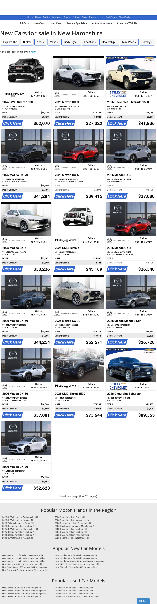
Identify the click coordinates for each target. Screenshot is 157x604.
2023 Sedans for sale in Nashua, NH (72, 538)
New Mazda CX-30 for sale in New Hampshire (76, 558)
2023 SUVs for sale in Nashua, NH (18, 538)
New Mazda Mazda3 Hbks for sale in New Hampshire (79, 561)
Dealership (109, 42)
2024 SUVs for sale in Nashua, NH (71, 532)
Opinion (76, 17)
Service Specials (76, 23)
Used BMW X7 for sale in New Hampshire (74, 593)
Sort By (147, 42)
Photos (93, 17)
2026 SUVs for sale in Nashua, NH (18, 520)
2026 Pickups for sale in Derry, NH (18, 523)
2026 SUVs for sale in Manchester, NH (73, 520)
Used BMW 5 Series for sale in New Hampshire (24, 593)
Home (30, 17)
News (38, 17)
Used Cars (55, 23)
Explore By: (10, 42)
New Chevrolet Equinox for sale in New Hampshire (25, 570)
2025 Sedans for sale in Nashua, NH (19, 532)
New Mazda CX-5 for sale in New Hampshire (22, 555)
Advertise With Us (127, 23)
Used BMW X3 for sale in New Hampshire (21, 588)
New (27, 42)
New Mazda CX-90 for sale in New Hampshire (23, 558)
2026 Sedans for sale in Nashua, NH (19, 526)
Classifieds (124, 17)
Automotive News (102, 23)
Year (40, 42)
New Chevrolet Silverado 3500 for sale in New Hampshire (76, 567)
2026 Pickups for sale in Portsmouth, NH (73, 523)
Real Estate (111, 17)
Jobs (101, 17)
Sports (67, 17)
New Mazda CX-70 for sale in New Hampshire (23, 561)
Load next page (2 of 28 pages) (78, 496)
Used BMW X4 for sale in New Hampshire (21, 596)
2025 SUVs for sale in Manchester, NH (20, 529)
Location (90, 42)
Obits (85, 17)
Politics (46, 17)
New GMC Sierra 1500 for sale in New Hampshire (78, 564)
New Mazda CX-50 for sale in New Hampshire (76, 555)
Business (57, 17)
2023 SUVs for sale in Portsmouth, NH (72, 535)
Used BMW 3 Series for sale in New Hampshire (24, 590)
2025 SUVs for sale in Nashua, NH (71, 529)
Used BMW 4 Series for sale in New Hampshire (77, 596)
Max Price (129, 42)
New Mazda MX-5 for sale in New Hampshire (23, 564)
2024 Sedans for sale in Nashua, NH (19, 535)
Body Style (71, 42)
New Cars (39, 23)
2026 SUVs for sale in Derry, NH (70, 517)
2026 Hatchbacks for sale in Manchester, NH (75, 526)
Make (54, 42)
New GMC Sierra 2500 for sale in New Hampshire (25, 567)
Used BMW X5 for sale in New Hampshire (74, 588)
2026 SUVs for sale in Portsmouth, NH (20, 517)
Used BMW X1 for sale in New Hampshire (74, 590)
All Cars (24, 23)
